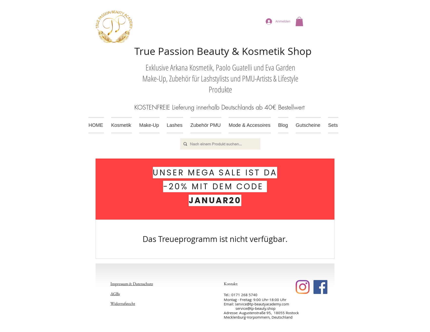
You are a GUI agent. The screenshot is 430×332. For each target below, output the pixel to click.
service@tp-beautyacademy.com (262, 304)
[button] (299, 21)
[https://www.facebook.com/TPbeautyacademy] (303, 287)
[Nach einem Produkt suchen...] (220, 144)
